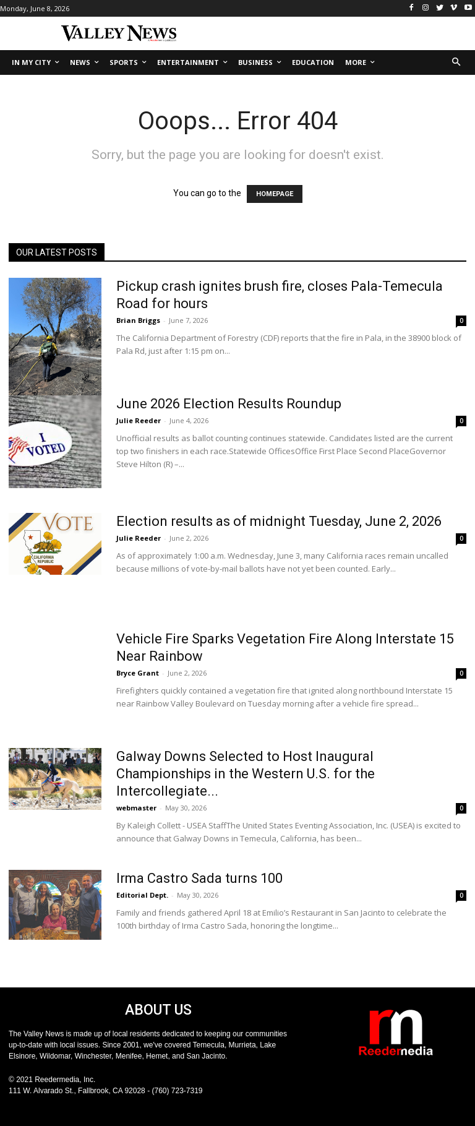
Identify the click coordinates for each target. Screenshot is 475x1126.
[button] (456, 62)
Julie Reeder (138, 420)
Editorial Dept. (142, 895)
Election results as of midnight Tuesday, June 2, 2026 (279, 521)
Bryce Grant (137, 672)
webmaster (136, 807)
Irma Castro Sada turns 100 (199, 878)
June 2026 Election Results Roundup (228, 403)
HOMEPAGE (274, 194)
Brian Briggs (138, 320)
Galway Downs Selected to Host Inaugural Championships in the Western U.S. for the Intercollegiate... (245, 774)
